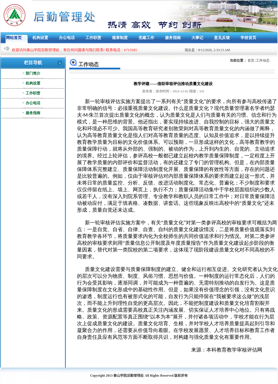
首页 (251, 60)
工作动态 (263, 60)
